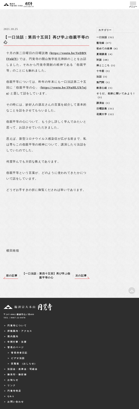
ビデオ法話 (18, 358)
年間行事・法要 (17, 342)
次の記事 (81, 275)
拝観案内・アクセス (19, 331)
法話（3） (102, 76)
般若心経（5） (105, 88)
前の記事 (11, 275)
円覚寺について (17, 325)
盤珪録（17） (104, 43)
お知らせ (12, 380)
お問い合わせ (15, 401)
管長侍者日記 (19, 353)
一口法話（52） (105, 37)
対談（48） (103, 59)
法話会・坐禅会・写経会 (22, 369)
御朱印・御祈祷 (17, 374)
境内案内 (12, 336)
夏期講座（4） (105, 54)
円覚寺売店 (14, 391)
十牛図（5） (103, 71)
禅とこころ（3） (106, 65)
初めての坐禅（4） (107, 48)
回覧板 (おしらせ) (23, 363)
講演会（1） (103, 103)
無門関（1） (103, 82)
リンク (11, 385)
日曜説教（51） (105, 108)
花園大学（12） (105, 114)
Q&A (10, 396)
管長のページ (15, 347)
